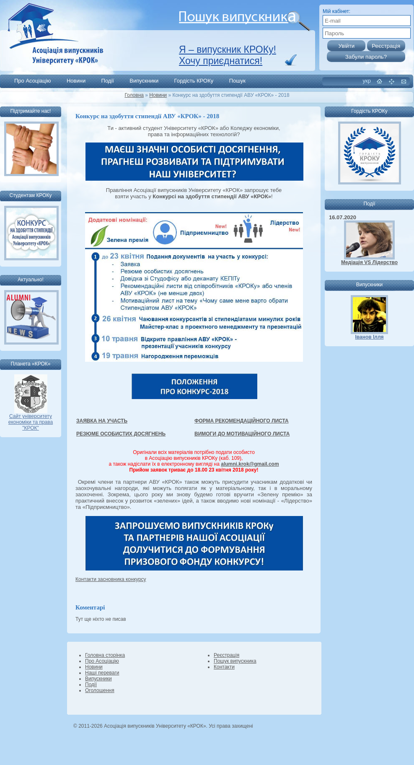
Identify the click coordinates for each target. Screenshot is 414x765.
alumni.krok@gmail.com (250, 464)
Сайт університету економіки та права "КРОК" (30, 420)
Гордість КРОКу (194, 81)
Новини (76, 81)
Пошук (237, 81)
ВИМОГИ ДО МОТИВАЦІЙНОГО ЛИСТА (242, 434)
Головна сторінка (105, 655)
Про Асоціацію (32, 81)
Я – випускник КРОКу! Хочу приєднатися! (227, 55)
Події (107, 81)
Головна (134, 95)
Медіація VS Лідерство (369, 262)
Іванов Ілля (369, 337)
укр (367, 81)
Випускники (143, 81)
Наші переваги (102, 673)
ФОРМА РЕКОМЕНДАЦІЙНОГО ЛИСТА (241, 421)
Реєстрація (226, 655)
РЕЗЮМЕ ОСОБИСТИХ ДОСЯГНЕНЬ (121, 434)
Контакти (224, 667)
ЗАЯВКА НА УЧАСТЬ (101, 421)
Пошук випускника (235, 661)
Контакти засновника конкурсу (110, 579)
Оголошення (99, 690)
